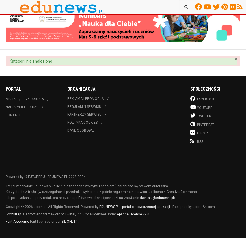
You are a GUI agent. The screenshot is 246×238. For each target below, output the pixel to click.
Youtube (208, 6)
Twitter (217, 6)
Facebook (199, 6)
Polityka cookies (82, 123)
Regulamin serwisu (84, 107)
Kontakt (13, 115)
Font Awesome (17, 222)
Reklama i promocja (85, 99)
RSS (240, 6)
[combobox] (186, 7)
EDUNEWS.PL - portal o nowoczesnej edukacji (134, 207)
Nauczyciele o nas (22, 107)
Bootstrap (13, 214)
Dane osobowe (80, 130)
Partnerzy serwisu (84, 115)
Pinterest (225, 6)
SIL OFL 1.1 (69, 222)
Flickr (233, 6)
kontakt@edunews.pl (157, 198)
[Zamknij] (236, 59)
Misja (11, 99)
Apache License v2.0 (133, 214)
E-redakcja (34, 99)
